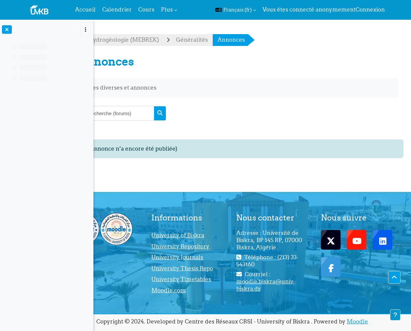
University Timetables (211, 279)
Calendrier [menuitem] (117, 9)
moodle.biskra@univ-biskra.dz (285, 285)
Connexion (370, 9)
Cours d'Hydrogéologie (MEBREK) (152, 39)
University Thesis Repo (212, 268)
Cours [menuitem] (146, 9)
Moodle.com (198, 290)
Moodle (377, 321)
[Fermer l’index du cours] (7, 29)
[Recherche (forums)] (158, 113)
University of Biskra (207, 235)
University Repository (210, 246)
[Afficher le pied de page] (395, 315)
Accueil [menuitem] (85, 9)
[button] (235, 10)
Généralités (231, 39)
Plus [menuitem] (167, 9)
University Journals (207, 257)
